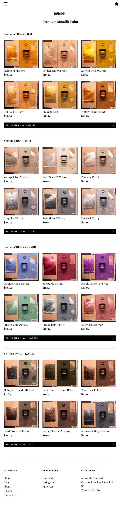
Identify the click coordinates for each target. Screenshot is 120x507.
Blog (6, 482)
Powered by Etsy (90, 490)
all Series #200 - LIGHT (21, 231)
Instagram (48, 482)
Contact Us (10, 495)
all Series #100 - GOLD (20, 125)
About (7, 486)
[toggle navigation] (6, 3)
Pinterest (47, 486)
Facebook (47, 478)
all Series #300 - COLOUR (22, 338)
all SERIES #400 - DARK (20, 444)
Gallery (8, 491)
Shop (7, 478)
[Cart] (116, 4)
